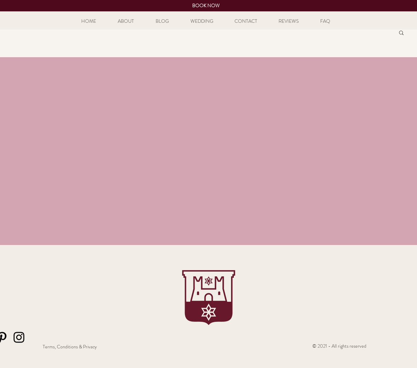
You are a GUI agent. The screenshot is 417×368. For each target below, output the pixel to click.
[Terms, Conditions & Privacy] (70, 347)
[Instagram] (19, 337)
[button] (401, 33)
